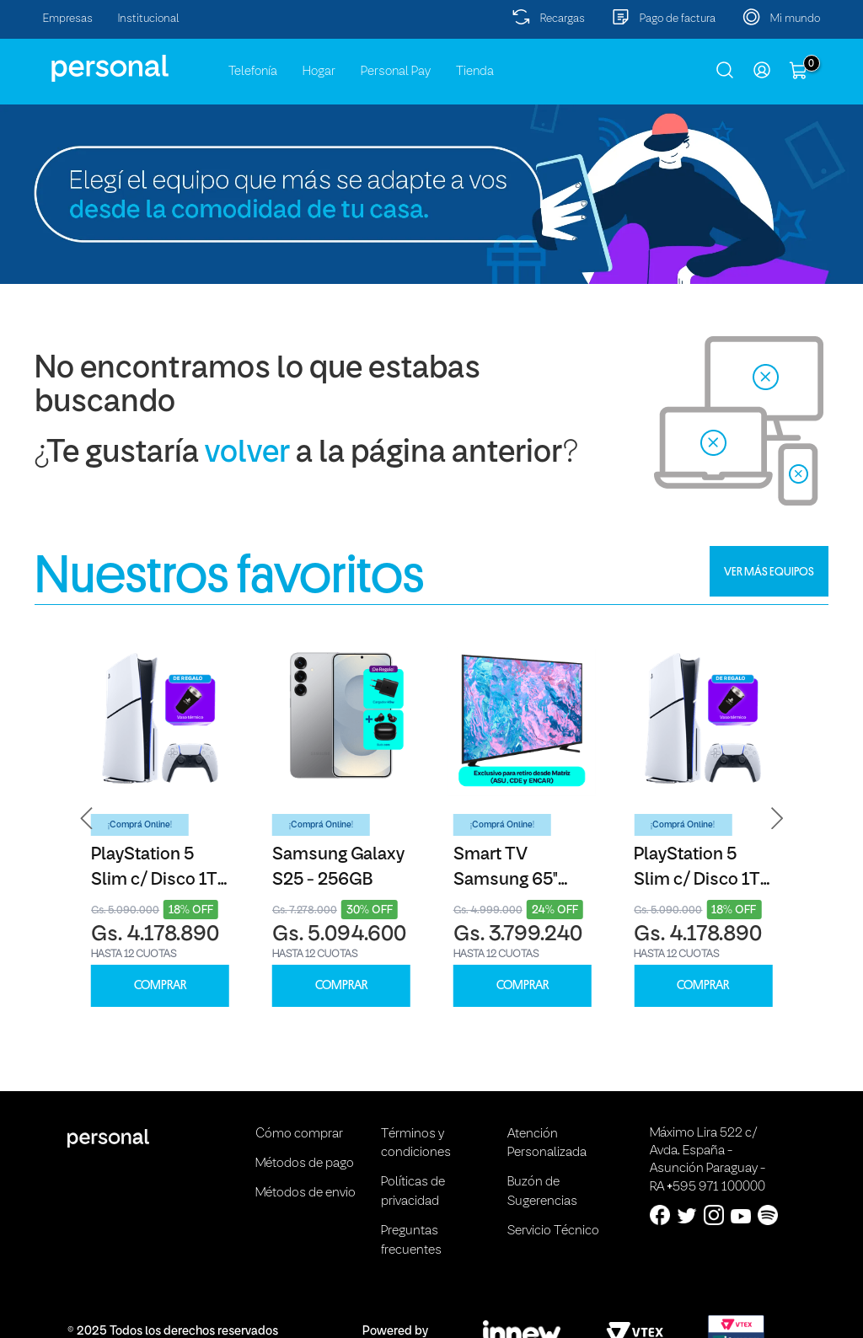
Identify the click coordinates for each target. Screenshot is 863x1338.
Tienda (475, 72)
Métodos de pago (304, 1163)
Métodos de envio (305, 1193)
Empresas (68, 18)
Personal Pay (396, 72)
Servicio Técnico (553, 1231)
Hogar (319, 72)
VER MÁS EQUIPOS (769, 571)
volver (247, 454)
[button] (86, 818)
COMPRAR (160, 985)
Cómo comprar (299, 1134)
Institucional (149, 18)
